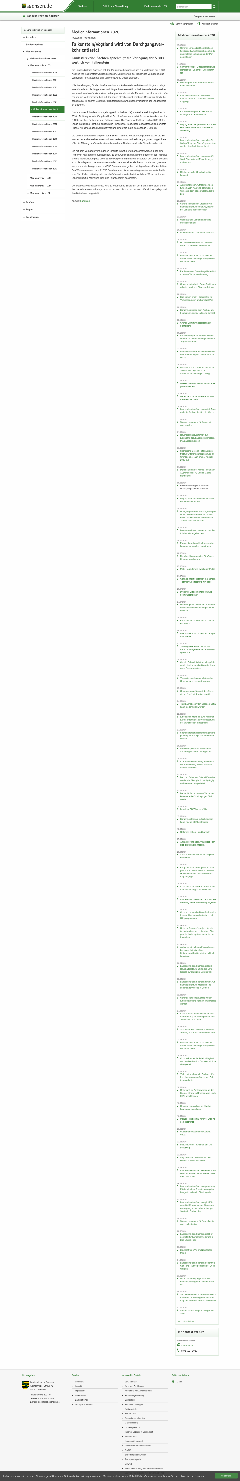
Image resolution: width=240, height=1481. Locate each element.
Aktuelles (31, 37)
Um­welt (128, 1464)
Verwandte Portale (131, 1375)
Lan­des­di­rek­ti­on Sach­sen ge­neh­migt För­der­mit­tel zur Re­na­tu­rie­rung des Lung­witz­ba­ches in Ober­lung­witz (197, 1189)
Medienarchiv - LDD (40, 186)
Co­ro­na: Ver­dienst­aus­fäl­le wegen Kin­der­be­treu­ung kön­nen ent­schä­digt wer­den (198, 1001)
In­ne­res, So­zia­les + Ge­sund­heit (139, 1432)
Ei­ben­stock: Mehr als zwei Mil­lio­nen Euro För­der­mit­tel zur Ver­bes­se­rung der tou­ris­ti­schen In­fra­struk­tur (197, 719)
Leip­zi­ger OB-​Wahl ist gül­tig (193, 809)
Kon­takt (78, 1386)
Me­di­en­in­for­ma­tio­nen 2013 (44, 161)
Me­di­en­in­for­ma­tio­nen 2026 (43, 59)
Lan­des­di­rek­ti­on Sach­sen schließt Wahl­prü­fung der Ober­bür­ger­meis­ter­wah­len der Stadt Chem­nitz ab (198, 143)
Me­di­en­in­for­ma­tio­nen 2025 (44, 73)
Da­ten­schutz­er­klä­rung (76, 1476)
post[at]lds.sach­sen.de (49, 1402)
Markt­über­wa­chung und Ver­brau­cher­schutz (144, 1468)
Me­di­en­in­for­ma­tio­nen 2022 (44, 95)
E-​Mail (179, 1382)
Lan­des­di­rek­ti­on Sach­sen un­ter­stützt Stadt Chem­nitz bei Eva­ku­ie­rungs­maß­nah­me (197, 159)
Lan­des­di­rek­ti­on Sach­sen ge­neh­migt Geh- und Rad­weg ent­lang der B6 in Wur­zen (197, 1266)
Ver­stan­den (226, 1476)
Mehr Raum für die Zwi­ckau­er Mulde (197, 569)
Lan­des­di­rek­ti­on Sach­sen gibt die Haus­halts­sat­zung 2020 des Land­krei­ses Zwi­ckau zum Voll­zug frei (196, 969)
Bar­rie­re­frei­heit (81, 1400)
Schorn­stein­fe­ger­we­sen (135, 1455)
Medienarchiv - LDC (40, 178)
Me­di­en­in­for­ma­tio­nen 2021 (44, 102)
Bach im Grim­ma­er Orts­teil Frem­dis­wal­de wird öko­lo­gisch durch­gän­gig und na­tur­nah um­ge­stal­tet (197, 780)
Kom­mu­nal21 (131, 1436)
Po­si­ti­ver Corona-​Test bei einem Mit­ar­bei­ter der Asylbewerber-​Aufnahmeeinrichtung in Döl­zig (197, 370)
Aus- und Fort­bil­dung (134, 1386)
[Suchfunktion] (194, 6)
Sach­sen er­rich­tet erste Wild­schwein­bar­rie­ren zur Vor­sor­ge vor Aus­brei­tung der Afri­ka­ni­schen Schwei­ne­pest (198, 1297)
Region (29, 209)
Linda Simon (187, 1345)
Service (75, 1375)
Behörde (30, 202)
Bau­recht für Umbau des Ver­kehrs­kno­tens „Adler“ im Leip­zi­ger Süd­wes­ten (197, 796)
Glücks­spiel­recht (132, 1427)
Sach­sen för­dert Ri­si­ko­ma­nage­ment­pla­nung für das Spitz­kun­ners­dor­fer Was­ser (197, 735)
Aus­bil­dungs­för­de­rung (134, 1395)
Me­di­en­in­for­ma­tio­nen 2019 (44, 117)
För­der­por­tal (130, 1413)
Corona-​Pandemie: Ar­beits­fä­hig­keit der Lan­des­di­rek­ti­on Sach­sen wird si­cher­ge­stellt (198, 1061)
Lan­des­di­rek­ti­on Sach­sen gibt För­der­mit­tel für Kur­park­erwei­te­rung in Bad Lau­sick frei (196, 1237)
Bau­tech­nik (130, 1400)
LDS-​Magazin (131, 1382)
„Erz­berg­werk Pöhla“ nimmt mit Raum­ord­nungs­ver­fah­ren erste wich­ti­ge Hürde (197, 649)
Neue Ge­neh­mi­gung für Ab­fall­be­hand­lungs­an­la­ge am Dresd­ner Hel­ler (197, 1281)
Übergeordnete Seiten (204, 16)
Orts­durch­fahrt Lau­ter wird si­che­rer (197, 232)
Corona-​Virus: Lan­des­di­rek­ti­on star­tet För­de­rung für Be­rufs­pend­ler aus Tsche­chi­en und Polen (197, 1016)
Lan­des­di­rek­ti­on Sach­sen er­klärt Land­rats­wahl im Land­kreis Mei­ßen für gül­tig (197, 98)
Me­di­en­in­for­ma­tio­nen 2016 (44, 139)
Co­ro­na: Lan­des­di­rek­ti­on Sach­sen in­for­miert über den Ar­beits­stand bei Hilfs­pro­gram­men (198, 915)
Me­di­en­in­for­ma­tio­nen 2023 (44, 88)
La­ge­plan (85, 201)
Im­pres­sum (80, 1391)
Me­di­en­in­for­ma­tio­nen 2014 (44, 154)
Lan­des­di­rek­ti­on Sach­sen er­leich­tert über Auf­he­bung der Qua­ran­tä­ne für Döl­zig (197, 354)
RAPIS (128, 1450)
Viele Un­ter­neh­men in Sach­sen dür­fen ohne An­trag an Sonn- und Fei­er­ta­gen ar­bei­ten (197, 1077)
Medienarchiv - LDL (40, 193)
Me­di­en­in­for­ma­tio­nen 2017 (44, 132)
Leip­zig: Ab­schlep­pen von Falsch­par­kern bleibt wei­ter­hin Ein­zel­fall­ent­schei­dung (198, 127)
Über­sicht (79, 1382)
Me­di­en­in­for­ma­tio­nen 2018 (44, 124)
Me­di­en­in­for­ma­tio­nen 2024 (44, 80)
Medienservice (33, 52)
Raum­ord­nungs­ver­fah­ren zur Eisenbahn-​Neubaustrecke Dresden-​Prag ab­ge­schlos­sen (197, 438)
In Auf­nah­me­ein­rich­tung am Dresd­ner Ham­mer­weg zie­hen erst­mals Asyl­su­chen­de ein (197, 764)
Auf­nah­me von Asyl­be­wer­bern (138, 1391)
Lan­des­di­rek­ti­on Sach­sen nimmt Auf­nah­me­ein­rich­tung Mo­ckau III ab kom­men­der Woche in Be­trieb (198, 984)
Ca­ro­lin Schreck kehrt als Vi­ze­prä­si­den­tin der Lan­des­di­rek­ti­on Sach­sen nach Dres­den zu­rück (197, 665)
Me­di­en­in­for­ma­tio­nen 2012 (44, 169)
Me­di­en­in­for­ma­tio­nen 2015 (44, 147)
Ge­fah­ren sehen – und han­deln (195, 832)
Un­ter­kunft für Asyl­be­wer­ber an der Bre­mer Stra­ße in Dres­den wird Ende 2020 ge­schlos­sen (198, 1093)
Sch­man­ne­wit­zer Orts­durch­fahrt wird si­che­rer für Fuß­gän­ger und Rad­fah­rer (197, 70)
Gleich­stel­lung (131, 1423)
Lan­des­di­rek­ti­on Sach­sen (43, 16)
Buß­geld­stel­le (131, 1409)
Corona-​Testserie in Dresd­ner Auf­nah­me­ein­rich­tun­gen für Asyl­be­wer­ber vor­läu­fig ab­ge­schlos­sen (197, 206)
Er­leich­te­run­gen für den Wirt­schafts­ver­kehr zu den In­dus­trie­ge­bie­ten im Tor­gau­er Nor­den (197, 338)
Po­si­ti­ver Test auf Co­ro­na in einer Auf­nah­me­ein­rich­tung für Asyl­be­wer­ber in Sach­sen (197, 258)
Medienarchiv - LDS (40, 66)
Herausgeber (28, 1375)
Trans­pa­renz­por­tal (133, 1459)
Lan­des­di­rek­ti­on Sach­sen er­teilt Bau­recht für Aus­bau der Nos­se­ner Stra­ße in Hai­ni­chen (198, 1173)
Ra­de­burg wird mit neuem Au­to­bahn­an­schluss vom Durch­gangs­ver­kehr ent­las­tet (198, 607)
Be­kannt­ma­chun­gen (134, 1404)
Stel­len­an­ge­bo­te (34, 45)
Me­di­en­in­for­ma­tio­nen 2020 (45, 109)
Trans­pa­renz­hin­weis (84, 1404)
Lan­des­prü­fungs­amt (134, 1441)
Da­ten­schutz (80, 1395)
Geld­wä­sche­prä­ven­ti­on (135, 1418)
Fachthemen (32, 217)
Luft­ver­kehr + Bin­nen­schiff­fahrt (138, 1445)
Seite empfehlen (180, 1375)
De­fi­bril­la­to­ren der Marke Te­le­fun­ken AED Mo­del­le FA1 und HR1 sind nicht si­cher (197, 472)
